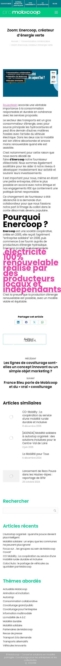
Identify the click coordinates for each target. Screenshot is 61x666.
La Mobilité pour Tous (35, 454)
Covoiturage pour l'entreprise (20, 609)
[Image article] (11, 417)
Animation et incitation (16, 593)
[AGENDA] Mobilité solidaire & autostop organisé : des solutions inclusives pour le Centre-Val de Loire (39, 438)
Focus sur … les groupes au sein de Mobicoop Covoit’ (29, 550)
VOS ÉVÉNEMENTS (30, 4)
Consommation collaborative (18, 73)
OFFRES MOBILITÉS (18, 3)
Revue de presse (12, 633)
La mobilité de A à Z (14, 617)
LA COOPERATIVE (42, 4)
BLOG (55, 4)
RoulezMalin (10, 105)
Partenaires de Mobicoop (16, 77)
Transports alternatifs (15, 641)
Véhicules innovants (14, 81)
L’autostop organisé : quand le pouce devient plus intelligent (29, 536)
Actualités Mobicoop (15, 589)
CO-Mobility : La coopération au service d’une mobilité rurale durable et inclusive (37, 417)
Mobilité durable (12, 621)
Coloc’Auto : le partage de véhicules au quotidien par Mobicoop (26, 565)
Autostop (8, 597)
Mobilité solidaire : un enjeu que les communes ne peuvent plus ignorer (30, 543)
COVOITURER (6, 4)
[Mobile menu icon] (56, 12)
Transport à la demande (17, 637)
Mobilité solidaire (12, 625)
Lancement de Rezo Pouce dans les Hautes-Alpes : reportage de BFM (39, 474)
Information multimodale (17, 613)
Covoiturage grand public (18, 605)
